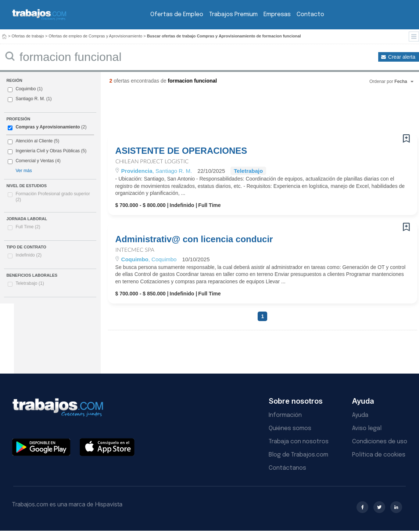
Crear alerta (401, 57)
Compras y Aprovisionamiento (47, 127)
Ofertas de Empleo (176, 14)
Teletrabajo (29, 283)
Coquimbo (25, 88)
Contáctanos (287, 468)
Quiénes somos (290, 428)
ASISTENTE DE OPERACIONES (181, 150)
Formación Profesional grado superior (52, 196)
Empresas (277, 14)
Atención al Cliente (34, 140)
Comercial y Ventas (34, 160)
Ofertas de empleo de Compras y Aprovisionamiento (95, 36)
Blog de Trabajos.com (298, 455)
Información (285, 415)
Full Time (27, 226)
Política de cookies (378, 455)
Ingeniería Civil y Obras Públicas (47, 150)
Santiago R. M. (30, 98)
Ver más (23, 170)
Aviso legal (367, 428)
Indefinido (28, 255)
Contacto (310, 14)
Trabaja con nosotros (299, 442)
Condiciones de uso (379, 442)
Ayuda (360, 415)
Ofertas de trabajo (28, 36)
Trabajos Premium (233, 14)
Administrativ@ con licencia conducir (194, 239)
